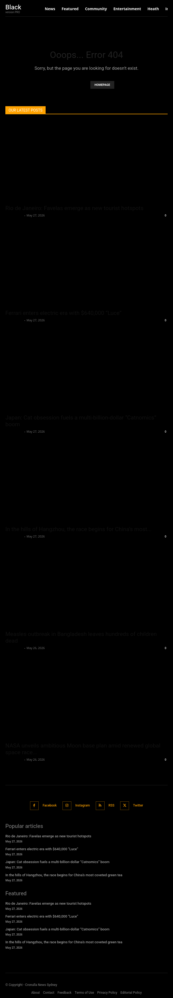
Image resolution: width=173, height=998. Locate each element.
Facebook (50, 805)
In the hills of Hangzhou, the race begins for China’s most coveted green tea (63, 875)
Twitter (138, 805)
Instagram (82, 805)
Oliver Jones (14, 215)
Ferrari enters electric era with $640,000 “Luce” (63, 313)
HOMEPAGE (102, 85)
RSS (112, 805)
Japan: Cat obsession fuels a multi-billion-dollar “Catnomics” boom (57, 861)
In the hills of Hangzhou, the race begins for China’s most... (78, 529)
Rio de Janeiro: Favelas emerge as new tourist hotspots (74, 208)
